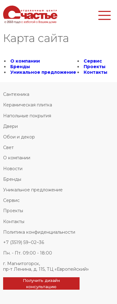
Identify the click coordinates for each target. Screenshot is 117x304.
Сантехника (16, 94)
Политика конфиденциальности (39, 232)
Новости (12, 168)
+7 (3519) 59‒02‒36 (23, 242)
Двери (10, 126)
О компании (25, 61)
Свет (8, 147)
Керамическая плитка (27, 105)
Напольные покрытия (27, 116)
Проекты (94, 66)
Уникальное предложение (43, 72)
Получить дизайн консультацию (41, 283)
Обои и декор (19, 137)
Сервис (93, 61)
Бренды (20, 66)
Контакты (95, 72)
